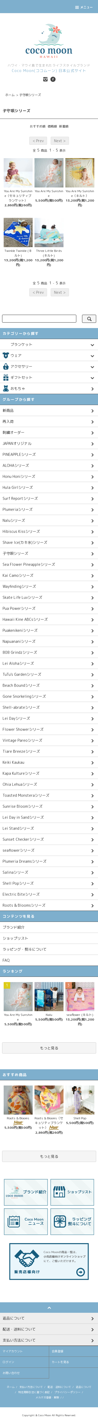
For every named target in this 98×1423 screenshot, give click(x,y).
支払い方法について (31, 1387)
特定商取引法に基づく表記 (34, 1392)
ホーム (10, 95)
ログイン (8, 1362)
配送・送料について (59, 1387)
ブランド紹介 (14, 927)
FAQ (6, 960)
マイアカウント (13, 1351)
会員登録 (57, 1351)
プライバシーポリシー (67, 1392)
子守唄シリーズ (30, 95)
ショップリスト (15, 938)
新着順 (63, 126)
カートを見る (60, 1362)
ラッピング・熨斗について (25, 949)
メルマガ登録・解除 (47, 1397)
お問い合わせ (11, 1373)
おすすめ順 (37, 126)
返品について (83, 1387)
